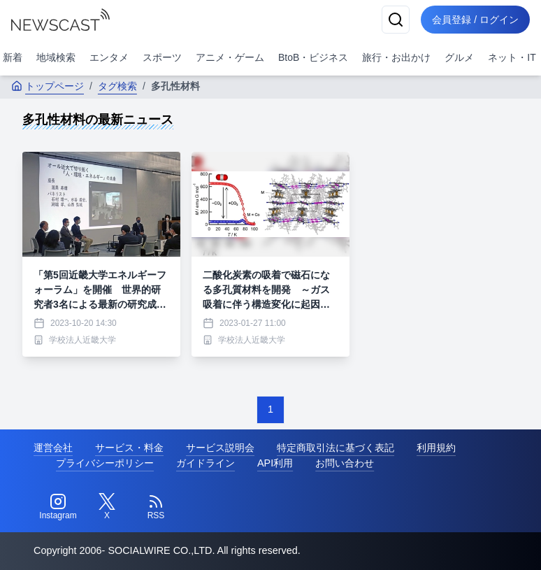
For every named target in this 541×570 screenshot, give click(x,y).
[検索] (396, 20)
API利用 (275, 463)
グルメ (459, 57)
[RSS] (155, 507)
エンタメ (109, 57)
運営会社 (53, 447)
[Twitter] (106, 507)
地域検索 (55, 57)
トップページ (47, 86)
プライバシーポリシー (105, 463)
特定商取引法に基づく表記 (335, 447)
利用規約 (436, 447)
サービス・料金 (129, 447)
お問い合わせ (344, 463)
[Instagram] (58, 507)
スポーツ (162, 57)
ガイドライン (205, 463)
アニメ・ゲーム (230, 57)
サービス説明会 (220, 447)
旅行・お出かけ (396, 57)
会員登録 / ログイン (475, 19)
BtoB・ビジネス (313, 57)
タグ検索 (117, 86)
